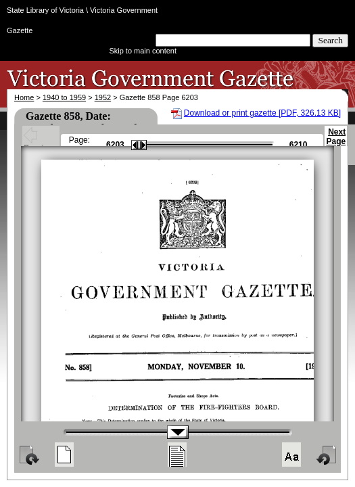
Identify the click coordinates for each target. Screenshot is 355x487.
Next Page (336, 142)
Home (24, 97)
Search (330, 40)
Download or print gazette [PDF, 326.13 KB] (262, 113)
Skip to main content (142, 51)
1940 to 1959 (64, 97)
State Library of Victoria (45, 10)
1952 (103, 97)
